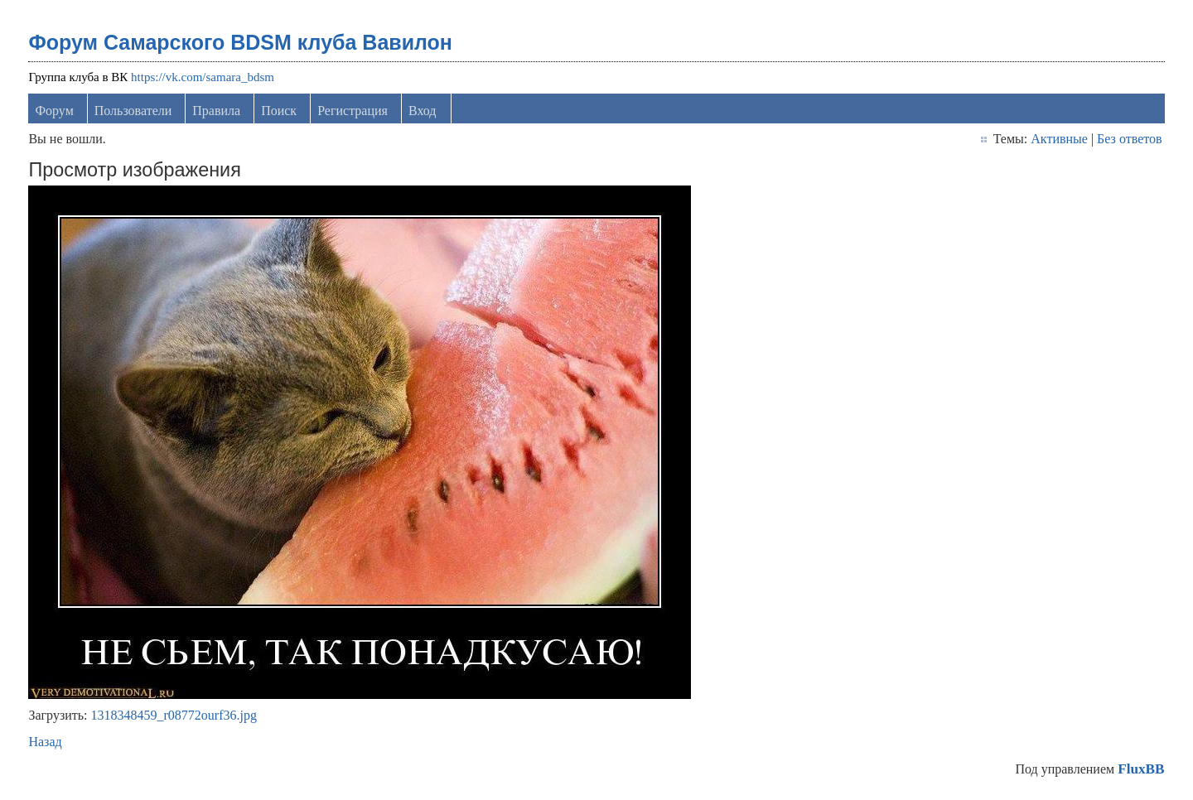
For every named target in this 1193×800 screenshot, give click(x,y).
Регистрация (352, 111)
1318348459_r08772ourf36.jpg (174, 715)
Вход (422, 111)
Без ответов (1129, 139)
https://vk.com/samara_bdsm (202, 77)
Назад (44, 742)
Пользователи (133, 111)
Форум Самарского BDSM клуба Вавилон (240, 42)
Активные (1059, 139)
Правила (216, 111)
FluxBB (1141, 769)
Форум (54, 111)
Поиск (279, 111)
